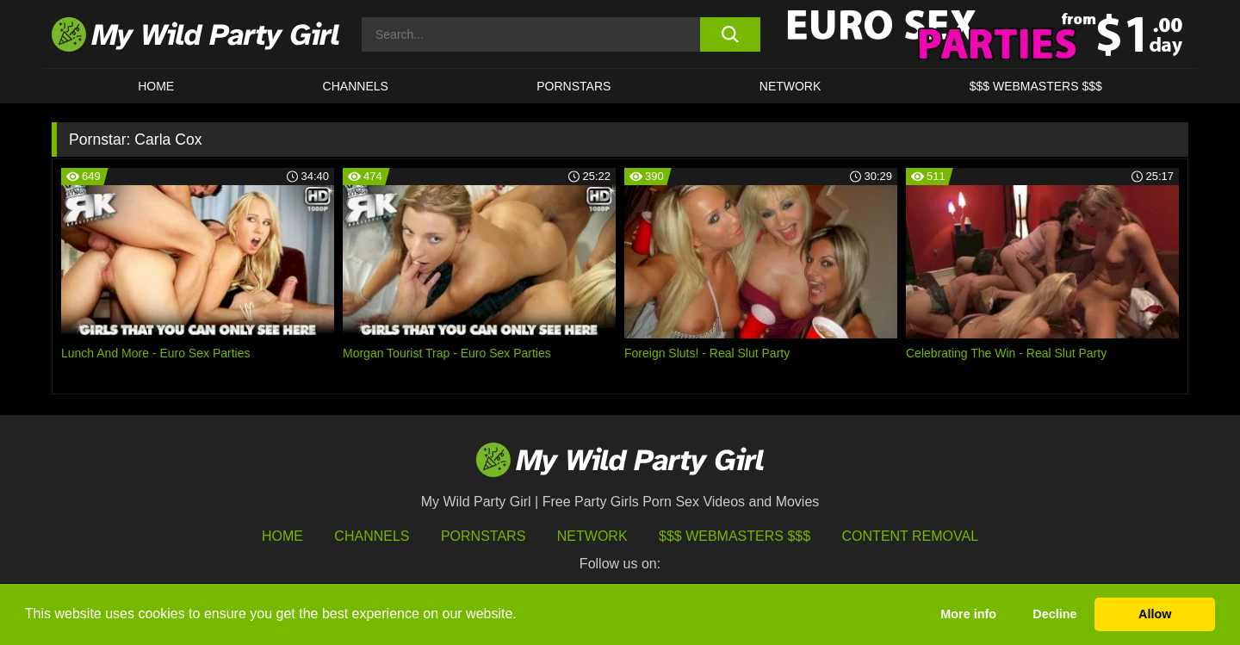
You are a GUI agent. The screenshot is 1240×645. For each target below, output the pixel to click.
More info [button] (968, 614)
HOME (156, 86)
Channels (371, 536)
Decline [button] (1054, 614)
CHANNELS (355, 86)
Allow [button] (1154, 614)
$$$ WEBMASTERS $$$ (1036, 86)
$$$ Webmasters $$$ (734, 536)
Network (791, 86)
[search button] (730, 34)
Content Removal (910, 536)
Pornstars (573, 86)
